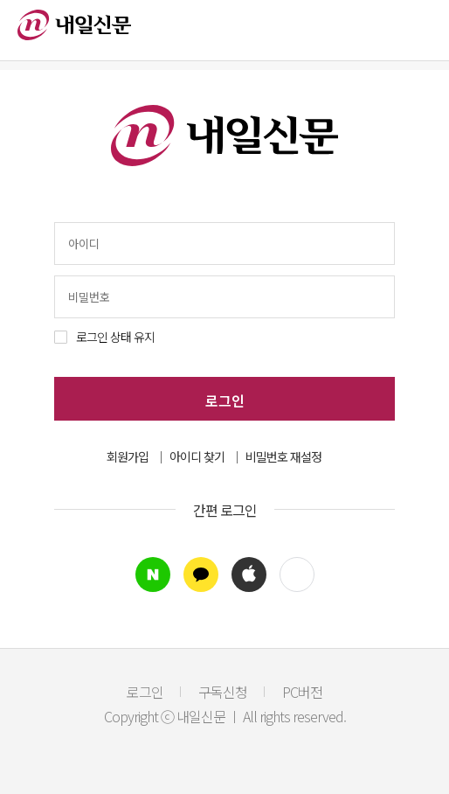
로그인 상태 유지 (115, 337)
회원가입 (128, 456)
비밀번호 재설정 (283, 456)
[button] (297, 574)
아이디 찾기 (196, 456)
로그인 (225, 400)
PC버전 (302, 691)
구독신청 (222, 691)
